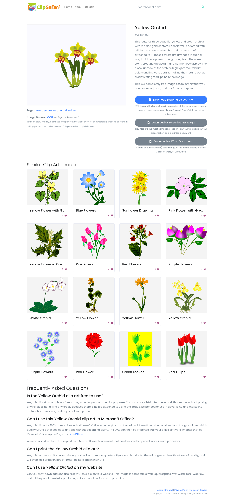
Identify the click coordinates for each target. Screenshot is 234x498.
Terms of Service (198, 490)
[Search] (167, 7)
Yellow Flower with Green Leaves (56, 210)
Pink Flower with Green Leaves (193, 210)
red (55, 110)
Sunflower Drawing (137, 210)
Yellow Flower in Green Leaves (54, 264)
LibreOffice (76, 434)
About (79, 7)
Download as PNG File (171, 122)
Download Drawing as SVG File (171, 100)
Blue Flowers (86, 210)
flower (38, 110)
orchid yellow (67, 110)
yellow (48, 110)
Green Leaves (133, 372)
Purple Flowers (180, 264)
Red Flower (85, 372)
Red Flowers (132, 264)
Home (68, 7)
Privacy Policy (181, 490)
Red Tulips (177, 372)
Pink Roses (84, 264)
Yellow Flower (87, 318)
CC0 (50, 117)
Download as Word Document (171, 141)
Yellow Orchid (180, 318)
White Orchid (40, 318)
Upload (89, 7)
